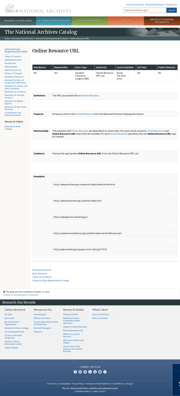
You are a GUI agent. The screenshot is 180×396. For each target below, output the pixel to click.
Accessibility (64, 383)
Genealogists (40, 314)
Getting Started (70, 314)
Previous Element (41, 269)
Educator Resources (90, 20)
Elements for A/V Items (15, 91)
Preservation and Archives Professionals (46, 323)
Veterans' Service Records (54, 20)
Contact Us (171, 4)
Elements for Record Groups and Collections (15, 81)
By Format (9, 318)
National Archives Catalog (13, 127)
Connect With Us (90, 366)
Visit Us (126, 20)
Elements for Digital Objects (14, 102)
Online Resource (90, 95)
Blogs (100, 372)
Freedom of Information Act (98, 383)
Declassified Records (73, 330)
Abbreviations (11, 66)
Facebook (75, 372)
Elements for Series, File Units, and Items (16, 87)
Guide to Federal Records (75, 326)
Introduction (10, 63)
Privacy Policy (78, 383)
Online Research (15, 309)
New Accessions (100, 318)
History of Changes (13, 73)
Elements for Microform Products (16, 108)
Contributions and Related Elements (13, 114)
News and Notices (100, 314)
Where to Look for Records (71, 335)
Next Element (39, 273)
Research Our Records (18, 20)
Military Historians (42, 318)
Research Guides (73, 309)
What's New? (100, 309)
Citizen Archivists (135, 4)
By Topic (8, 314)
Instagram (85, 372)
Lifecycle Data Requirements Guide (51, 38)
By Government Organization (12, 323)
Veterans (38, 331)
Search (171, 10)
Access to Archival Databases (13, 336)
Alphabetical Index (13, 59)
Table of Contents (13, 56)
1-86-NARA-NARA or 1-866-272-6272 (90, 391)
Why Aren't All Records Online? (73, 341)
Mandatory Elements (14, 76)
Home (7, 38)
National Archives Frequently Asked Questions (71, 320)
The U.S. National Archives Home (38, 8)
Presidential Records (14, 331)
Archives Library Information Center (13, 342)
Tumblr (90, 372)
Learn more (152, 390)
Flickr (105, 372)
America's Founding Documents (162, 21)
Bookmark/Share (155, 4)
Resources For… (43, 309)
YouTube (95, 372)
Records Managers (42, 328)
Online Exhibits (11, 347)
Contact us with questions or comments (20, 294)
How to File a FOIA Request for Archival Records (72, 349)
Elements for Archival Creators (14, 96)
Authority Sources (13, 70)
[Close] (176, 367)
